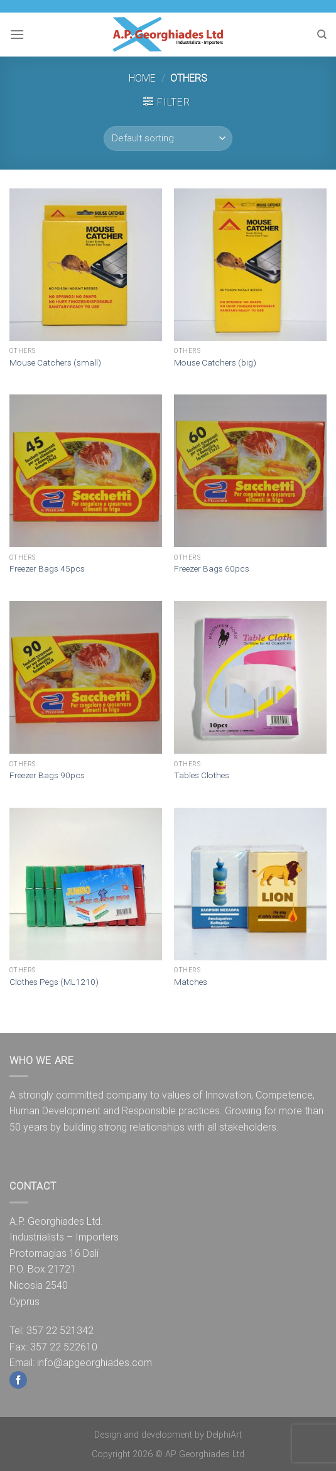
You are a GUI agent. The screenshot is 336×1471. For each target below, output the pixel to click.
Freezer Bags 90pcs (47, 775)
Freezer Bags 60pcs (211, 568)
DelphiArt (224, 1435)
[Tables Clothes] (250, 677)
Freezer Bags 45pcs (47, 568)
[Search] (322, 34)
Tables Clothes (201, 775)
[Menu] (16, 34)
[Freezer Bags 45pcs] (85, 470)
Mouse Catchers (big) (215, 362)
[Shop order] (168, 138)
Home (142, 78)
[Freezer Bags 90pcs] (85, 677)
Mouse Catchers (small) (55, 362)
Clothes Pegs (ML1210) (54, 982)
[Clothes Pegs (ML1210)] (85, 884)
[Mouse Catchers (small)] (85, 264)
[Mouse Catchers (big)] (250, 264)
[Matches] (250, 884)
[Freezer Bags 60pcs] (250, 470)
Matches (190, 982)
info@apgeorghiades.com (94, 1363)
